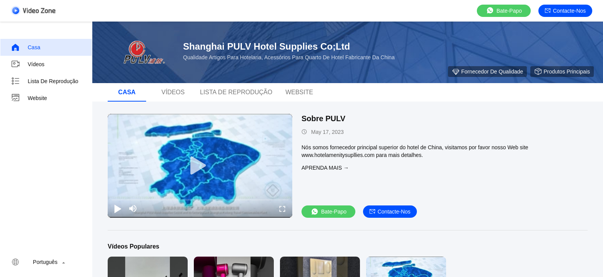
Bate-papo (504, 11)
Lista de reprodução (44, 81)
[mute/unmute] (133, 208)
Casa (25, 47)
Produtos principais (562, 71)
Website (29, 98)
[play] (200, 165)
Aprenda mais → (325, 168)
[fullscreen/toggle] (282, 208)
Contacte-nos (565, 11)
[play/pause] (117, 208)
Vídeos (28, 64)
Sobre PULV (323, 118)
